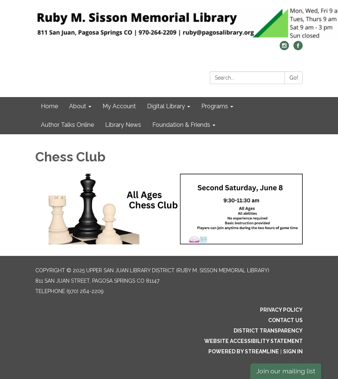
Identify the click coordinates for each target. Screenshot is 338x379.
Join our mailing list (285, 371)
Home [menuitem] (49, 106)
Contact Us (285, 320)
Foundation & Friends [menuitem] (181, 124)
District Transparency (268, 331)
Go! (293, 78)
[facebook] (298, 48)
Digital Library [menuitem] (166, 106)
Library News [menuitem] (123, 124)
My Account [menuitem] (119, 106)
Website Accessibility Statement (253, 341)
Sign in (293, 351)
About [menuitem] (77, 106)
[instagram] (284, 48)
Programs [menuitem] (214, 106)
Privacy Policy (281, 310)
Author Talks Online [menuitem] (67, 124)
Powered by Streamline (243, 351)
